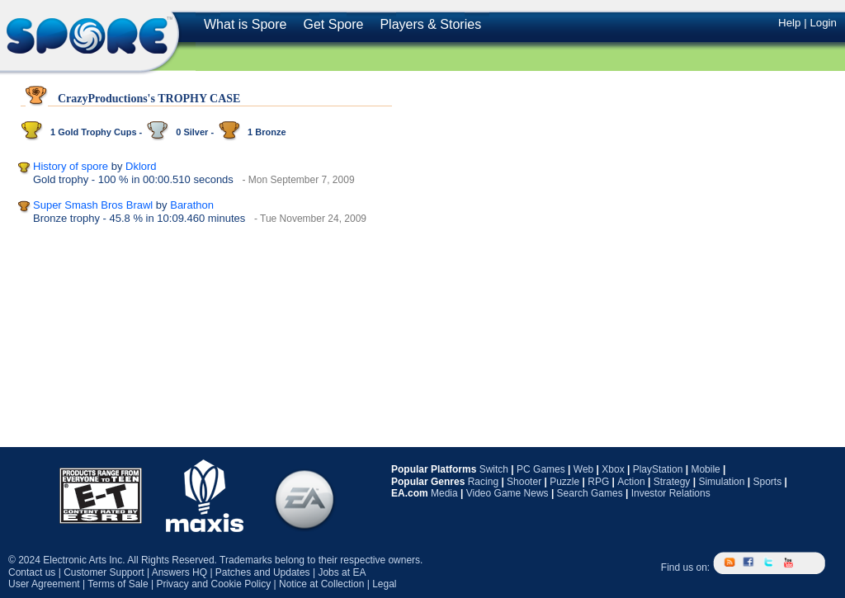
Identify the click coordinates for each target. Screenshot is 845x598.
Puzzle (564, 481)
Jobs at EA (342, 572)
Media (444, 493)
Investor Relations (670, 493)
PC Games (541, 469)
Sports (767, 481)
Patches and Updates (262, 572)
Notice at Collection (321, 584)
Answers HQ (179, 572)
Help (789, 22)
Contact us (31, 572)
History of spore (70, 166)
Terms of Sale (117, 584)
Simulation (721, 481)
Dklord (141, 166)
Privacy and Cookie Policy (213, 584)
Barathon (192, 205)
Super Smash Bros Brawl (93, 205)
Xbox (613, 469)
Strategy (672, 481)
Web (583, 469)
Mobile (705, 469)
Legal (384, 584)
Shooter (524, 481)
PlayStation (658, 469)
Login (823, 22)
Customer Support (104, 572)
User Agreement (44, 584)
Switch (493, 469)
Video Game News (507, 493)
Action (630, 481)
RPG (598, 481)
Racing (483, 481)
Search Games (590, 493)
